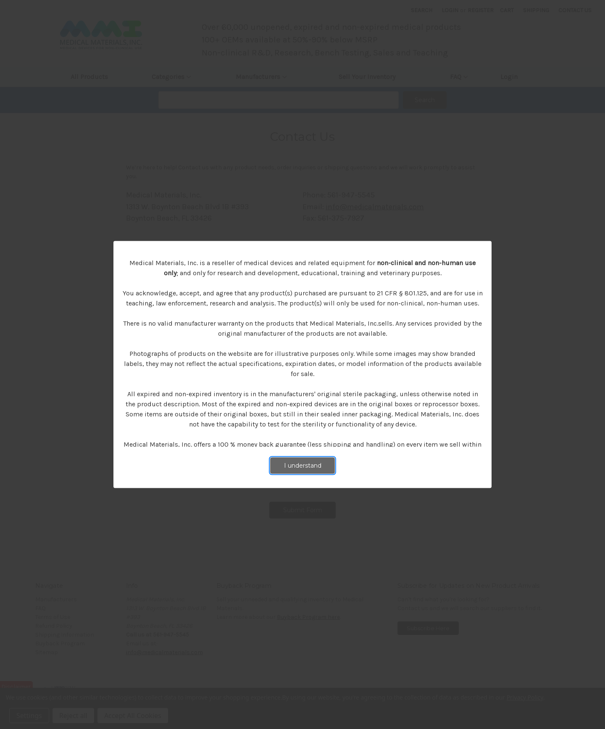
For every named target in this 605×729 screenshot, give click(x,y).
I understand (302, 465)
